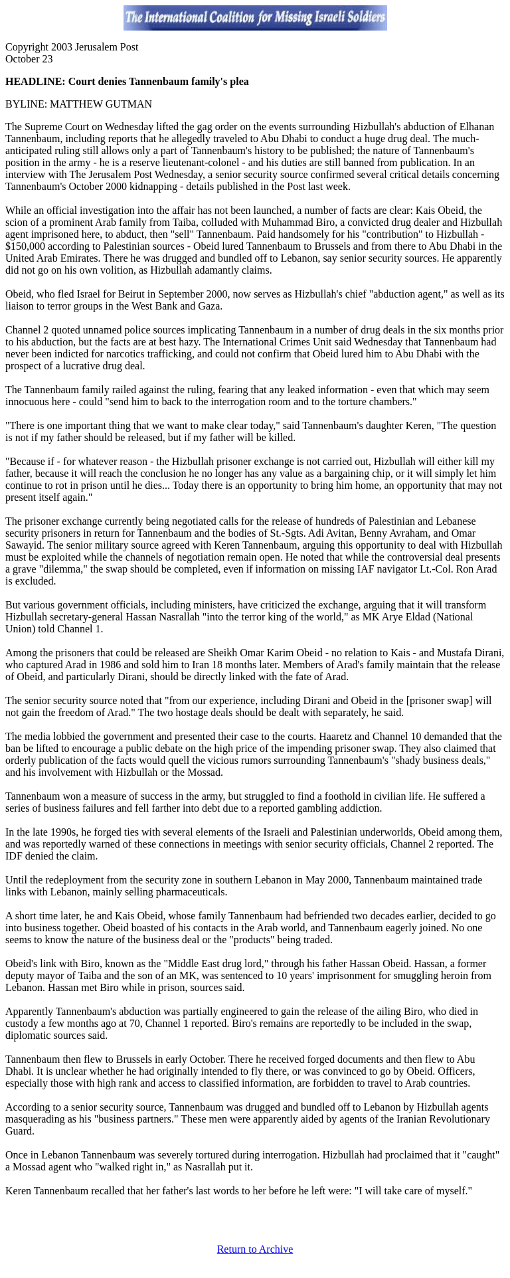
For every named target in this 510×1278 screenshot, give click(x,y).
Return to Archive (255, 1249)
